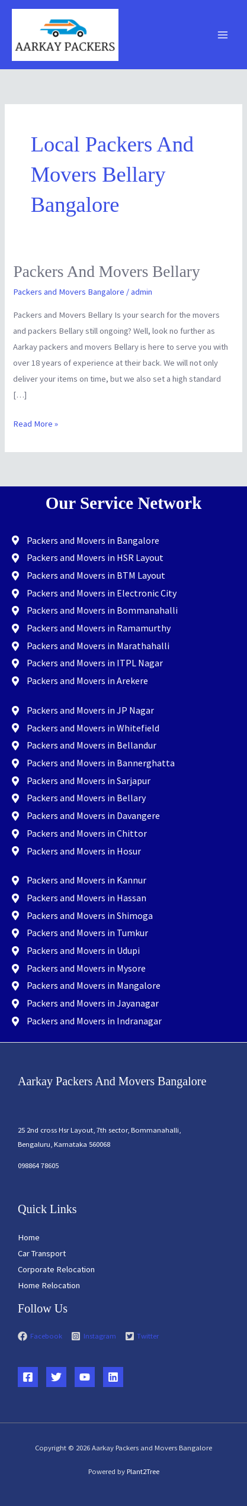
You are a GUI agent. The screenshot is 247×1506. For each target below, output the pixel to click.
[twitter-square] (142, 1336)
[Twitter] (56, 1377)
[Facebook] (28, 1377)
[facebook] (43, 1336)
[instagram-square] (97, 1336)
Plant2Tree (143, 1471)
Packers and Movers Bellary (106, 271)
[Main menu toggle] (222, 34)
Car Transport (42, 1253)
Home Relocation (49, 1285)
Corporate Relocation (56, 1269)
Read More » (35, 422)
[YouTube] (85, 1377)
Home (29, 1237)
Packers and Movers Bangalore (68, 291)
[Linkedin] (113, 1377)
